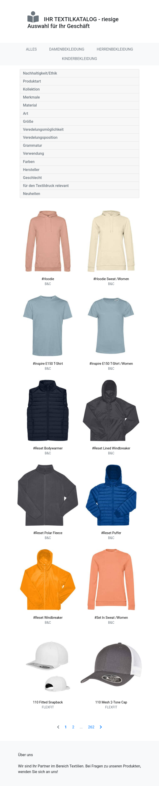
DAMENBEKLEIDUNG (66, 49)
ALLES (31, 49)
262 (91, 727)
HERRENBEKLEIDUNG (115, 49)
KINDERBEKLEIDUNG (79, 58)
